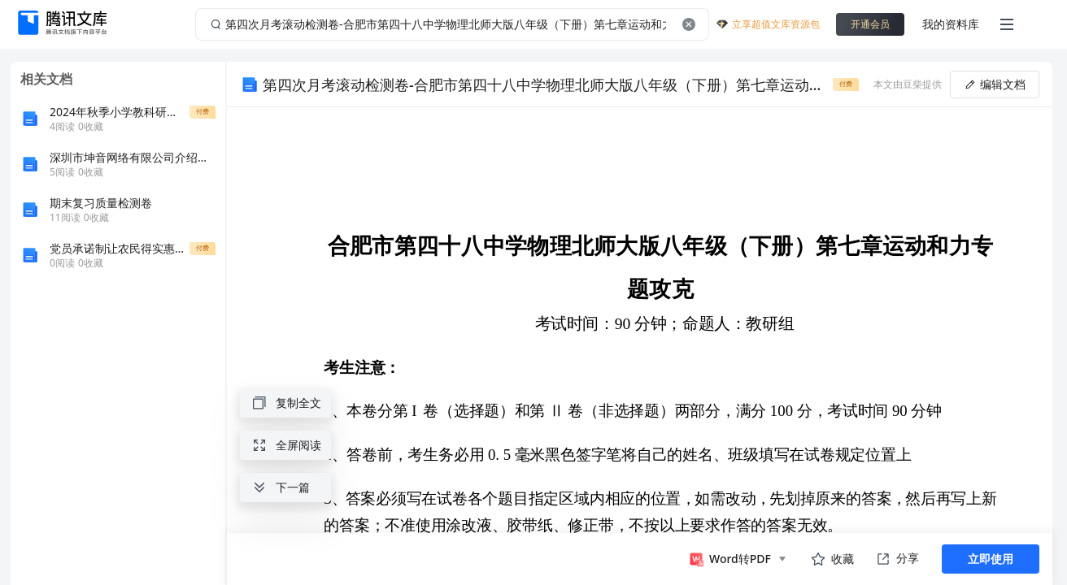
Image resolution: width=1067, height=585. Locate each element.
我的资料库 (950, 24)
